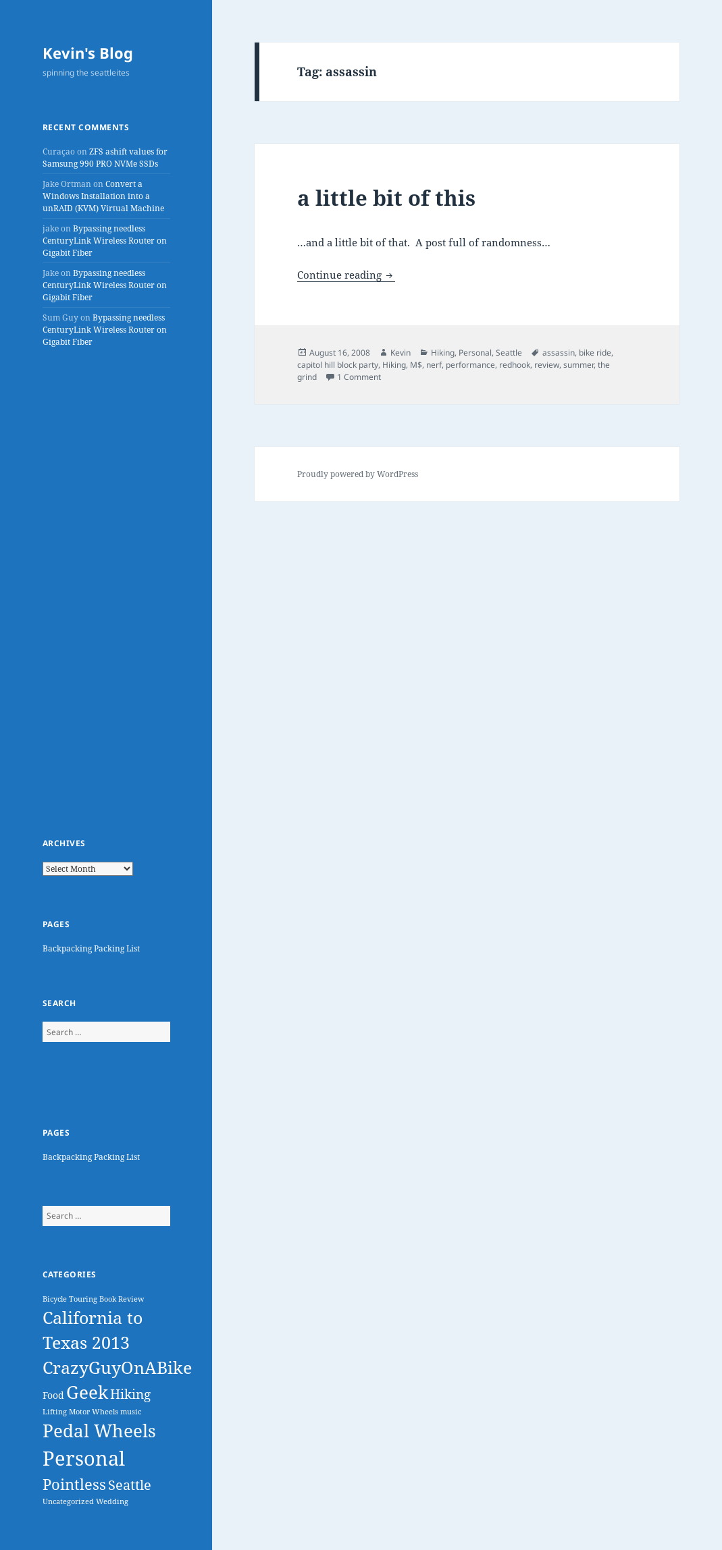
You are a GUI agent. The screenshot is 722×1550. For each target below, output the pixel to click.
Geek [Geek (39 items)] (87, 1392)
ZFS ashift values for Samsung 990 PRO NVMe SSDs (105, 157)
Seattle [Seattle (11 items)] (129, 1485)
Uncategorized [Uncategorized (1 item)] (68, 1501)
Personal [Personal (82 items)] (84, 1458)
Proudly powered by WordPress (357, 474)
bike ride (595, 352)
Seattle (509, 352)
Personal (475, 352)
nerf (434, 364)
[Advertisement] (106, 592)
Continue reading (346, 274)
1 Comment (359, 377)
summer (578, 364)
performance (470, 364)
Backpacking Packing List (91, 948)
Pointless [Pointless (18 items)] (74, 1484)
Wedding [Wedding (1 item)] (112, 1501)
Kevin (400, 352)
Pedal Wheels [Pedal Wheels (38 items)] (99, 1430)
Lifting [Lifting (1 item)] (55, 1411)
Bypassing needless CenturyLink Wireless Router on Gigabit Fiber (105, 240)
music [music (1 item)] (130, 1411)
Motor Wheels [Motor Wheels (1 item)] (93, 1411)
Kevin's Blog (88, 53)
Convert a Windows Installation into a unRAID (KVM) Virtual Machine (103, 196)
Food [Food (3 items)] (53, 1395)
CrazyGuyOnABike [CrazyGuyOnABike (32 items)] (117, 1367)
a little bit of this (386, 198)
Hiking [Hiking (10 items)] (130, 1394)
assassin (558, 352)
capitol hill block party (337, 364)
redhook (514, 364)
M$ (416, 364)
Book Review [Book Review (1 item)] (121, 1299)
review (546, 364)
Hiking (443, 352)
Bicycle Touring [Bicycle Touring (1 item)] (70, 1299)
